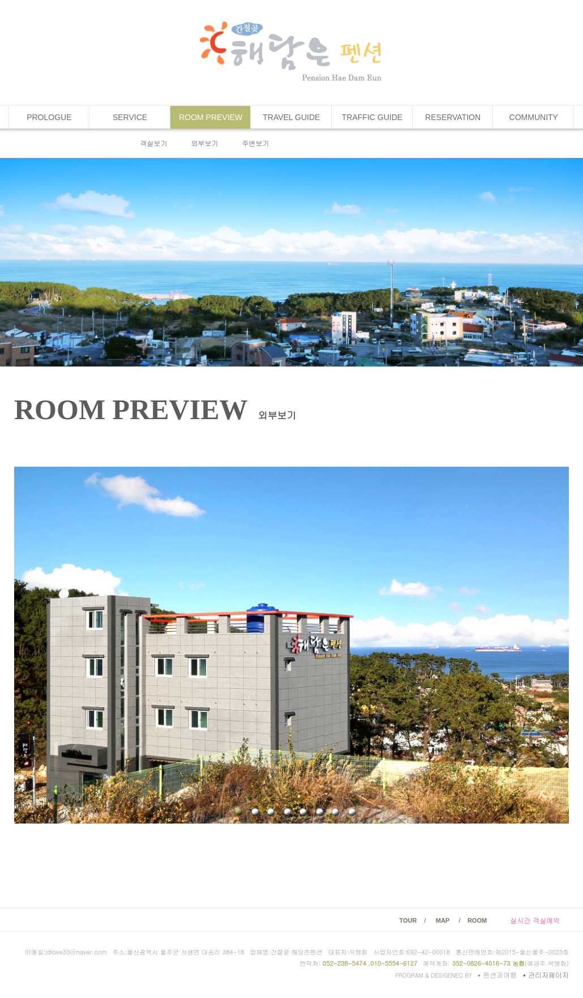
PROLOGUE (49, 117)
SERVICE (130, 117)
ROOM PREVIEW (210, 117)
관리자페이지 (546, 974)
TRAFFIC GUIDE (372, 117)
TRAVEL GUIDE (291, 117)
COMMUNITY (533, 117)
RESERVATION (453, 117)
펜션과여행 (498, 974)
